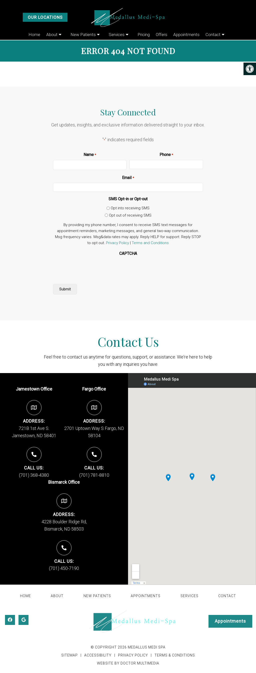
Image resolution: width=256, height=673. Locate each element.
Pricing (144, 34)
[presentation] (91, 268)
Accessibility (98, 655)
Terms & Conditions (174, 655)
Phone (166, 155)
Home (34, 34)
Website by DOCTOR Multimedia (128, 663)
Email (128, 178)
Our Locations (45, 17)
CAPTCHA (128, 253)
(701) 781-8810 (94, 475)
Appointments (186, 34)
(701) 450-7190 (64, 568)
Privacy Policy (117, 243)
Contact (213, 34)
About (52, 34)
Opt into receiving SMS (130, 208)
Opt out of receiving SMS (130, 215)
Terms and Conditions (150, 243)
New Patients (83, 34)
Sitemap (69, 655)
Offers (161, 34)
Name (90, 155)
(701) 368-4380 (34, 475)
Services (116, 34)
